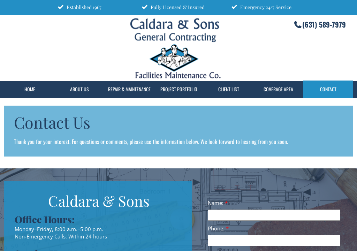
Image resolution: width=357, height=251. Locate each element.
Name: (218, 202)
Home (29, 89)
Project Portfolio (178, 89)
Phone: (218, 228)
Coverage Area (278, 89)
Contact (328, 89)
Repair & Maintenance (129, 89)
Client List (228, 89)
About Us (79, 89)
